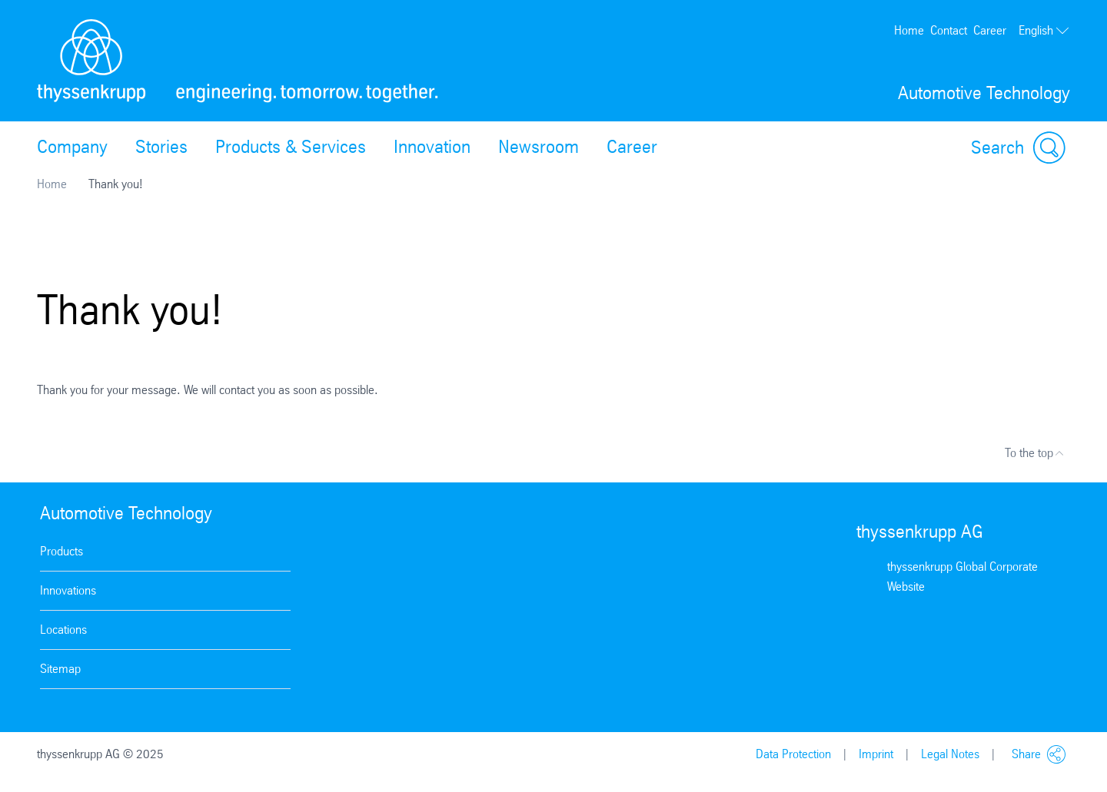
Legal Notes (950, 754)
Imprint (876, 754)
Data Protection (793, 754)
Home (909, 30)
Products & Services (290, 146)
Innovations (68, 590)
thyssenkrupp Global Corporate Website (962, 576)
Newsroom (538, 146)
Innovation (432, 146)
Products (61, 551)
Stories (161, 146)
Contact (948, 30)
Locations (63, 629)
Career (989, 30)
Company (72, 146)
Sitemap (60, 668)
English (1044, 31)
